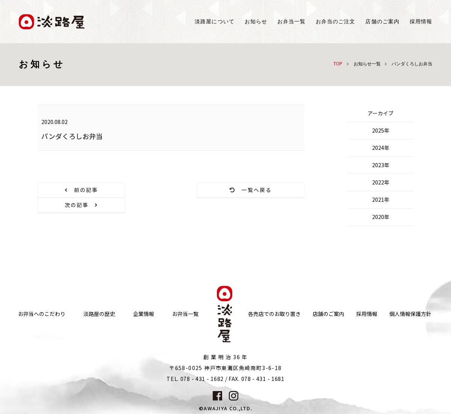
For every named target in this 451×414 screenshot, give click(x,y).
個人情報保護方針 (410, 298)
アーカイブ (380, 113)
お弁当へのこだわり (41, 298)
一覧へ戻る (171, 190)
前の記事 (78, 190)
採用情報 (421, 21)
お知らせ (256, 21)
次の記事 (264, 190)
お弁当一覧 (291, 21)
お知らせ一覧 (367, 63)
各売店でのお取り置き (274, 298)
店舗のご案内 (328, 298)
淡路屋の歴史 (99, 298)
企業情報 (143, 298)
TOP (337, 63)
